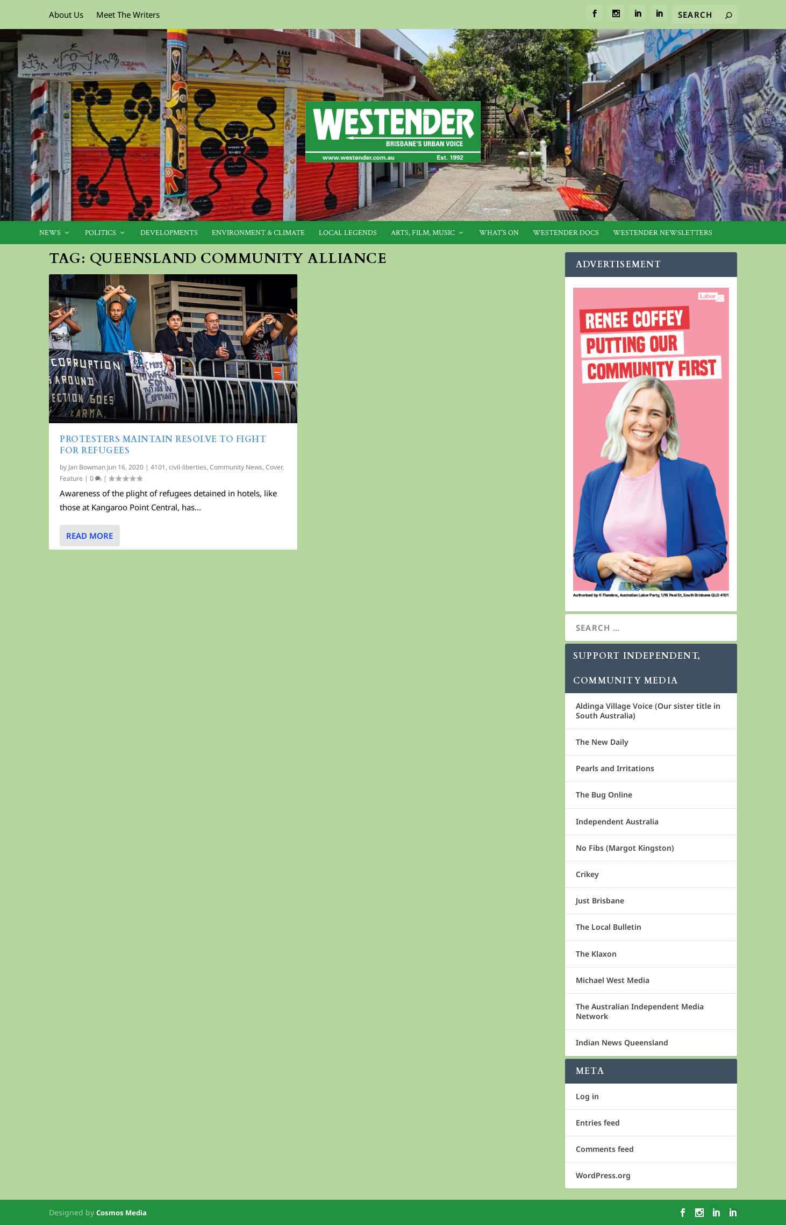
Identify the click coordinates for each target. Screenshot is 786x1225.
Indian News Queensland (622, 1042)
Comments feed (605, 1149)
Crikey (587, 874)
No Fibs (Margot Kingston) (625, 848)
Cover (274, 467)
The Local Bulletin (608, 927)
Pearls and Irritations (615, 768)
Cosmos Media (121, 1212)
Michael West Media (612, 980)
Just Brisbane (600, 900)
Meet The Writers (128, 14)
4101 (158, 467)
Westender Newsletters (662, 233)
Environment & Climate (258, 233)
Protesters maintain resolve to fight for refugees (163, 445)
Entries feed (598, 1122)
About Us (66, 14)
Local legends (348, 233)
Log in (587, 1096)
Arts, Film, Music (423, 233)
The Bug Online (604, 794)
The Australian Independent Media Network (640, 1011)
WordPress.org (603, 1175)
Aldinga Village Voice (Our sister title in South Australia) (648, 711)
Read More (89, 535)
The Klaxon (596, 954)
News (50, 233)
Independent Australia (617, 821)
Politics (100, 233)
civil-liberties (187, 467)
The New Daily (602, 742)
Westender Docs (566, 233)
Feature (71, 478)
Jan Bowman (86, 467)
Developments (169, 233)
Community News (236, 467)
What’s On (499, 233)
